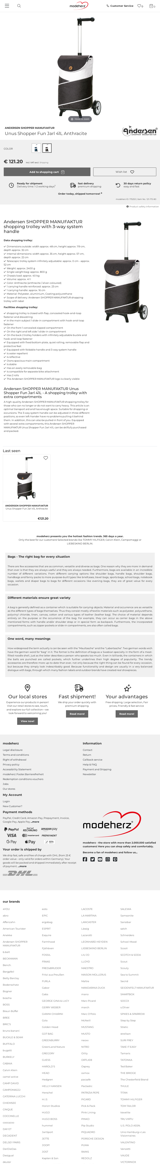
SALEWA (125, 908)
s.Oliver (124, 1007)
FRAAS (46, 961)
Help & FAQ (90, 764)
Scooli (124, 948)
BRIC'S (7, 1024)
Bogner (7, 991)
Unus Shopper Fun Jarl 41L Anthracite (26, 506)
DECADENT (10, 1135)
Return (87, 754)
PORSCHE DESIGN (92, 1138)
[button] (124, 172)
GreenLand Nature (53, 1046)
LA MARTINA (88, 915)
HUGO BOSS (49, 1118)
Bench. (7, 965)
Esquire (46, 935)
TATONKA (126, 1059)
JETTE (45, 1138)
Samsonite (127, 915)
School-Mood (128, 941)
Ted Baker (126, 1066)
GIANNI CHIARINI (52, 1013)
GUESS (46, 1059)
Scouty (124, 967)
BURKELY (8, 1056)
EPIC (45, 915)
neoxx (85, 1040)
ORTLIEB (86, 1059)
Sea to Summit (129, 974)
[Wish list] (140, 5)
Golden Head (50, 1026)
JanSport (47, 1132)
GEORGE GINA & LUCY (55, 1000)
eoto (44, 908)
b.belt (6, 951)
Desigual (8, 1155)
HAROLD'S (48, 1066)
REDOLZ (86, 1158)
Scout (123, 961)
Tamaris (125, 1053)
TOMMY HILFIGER (131, 1099)
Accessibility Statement (17, 769)
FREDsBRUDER (51, 967)
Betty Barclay (11, 978)
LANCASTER (88, 922)
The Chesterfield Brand (134, 1079)
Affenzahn (9, 922)
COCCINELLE (11, 1115)
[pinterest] (117, 859)
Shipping (44, 162)
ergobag (47, 922)
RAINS (85, 1151)
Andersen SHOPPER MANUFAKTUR (29, 127)
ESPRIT (46, 928)
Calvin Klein (10, 1069)
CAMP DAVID (11, 1083)
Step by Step (128, 1020)
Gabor (45, 987)
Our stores (9, 788)
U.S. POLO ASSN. (130, 1125)
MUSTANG (87, 1026)
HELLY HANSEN (52, 1086)
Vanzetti (125, 1148)
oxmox (85, 1072)
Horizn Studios (51, 1105)
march (85, 1007)
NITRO (85, 1046)
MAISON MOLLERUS (93, 974)
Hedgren (47, 1079)
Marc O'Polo (88, 1013)
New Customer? (12, 806)
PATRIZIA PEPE (90, 1092)
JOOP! (46, 1145)
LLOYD (85, 961)
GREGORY (48, 1053)
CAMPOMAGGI (12, 1089)
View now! (27, 721)
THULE (124, 1086)
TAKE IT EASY (128, 1046)
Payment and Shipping (97, 769)
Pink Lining (88, 1112)
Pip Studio (87, 1125)
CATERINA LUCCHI (14, 1096)
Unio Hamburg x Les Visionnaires (132, 1134)
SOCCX (124, 1000)
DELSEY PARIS (11, 1142)
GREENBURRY (50, 1040)
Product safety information (142, 206)
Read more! (77, 713)
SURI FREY (126, 1040)
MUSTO (85, 1033)
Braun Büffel (10, 1010)
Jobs (5, 783)
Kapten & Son (50, 1158)
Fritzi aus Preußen (53, 974)
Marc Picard (88, 1000)
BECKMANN (10, 958)
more (35, 821)
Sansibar (125, 922)
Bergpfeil (8, 971)
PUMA (85, 1145)
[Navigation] (7, 6)
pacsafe (86, 1079)
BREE (6, 1017)
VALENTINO (127, 1142)
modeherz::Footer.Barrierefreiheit (23, 774)
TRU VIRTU (126, 1118)
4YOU (6, 908)
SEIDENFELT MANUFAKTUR (137, 987)
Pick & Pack (88, 1105)
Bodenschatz (11, 984)
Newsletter (89, 774)
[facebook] (86, 859)
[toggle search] (18, 6)
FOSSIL (46, 954)
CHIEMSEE (9, 1102)
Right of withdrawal (14, 759)
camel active (10, 1076)
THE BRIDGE (128, 1072)
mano (85, 994)
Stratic (124, 1026)
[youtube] (102, 859)
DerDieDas (9, 1148)
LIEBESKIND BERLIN (94, 948)
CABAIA (7, 1063)
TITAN (124, 1092)
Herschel (47, 1092)
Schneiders (127, 935)
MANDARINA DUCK (93, 987)
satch (123, 928)
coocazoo (8, 1122)
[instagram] (109, 859)
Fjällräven (48, 948)
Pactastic (86, 1086)
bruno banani (11, 1030)
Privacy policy (11, 764)
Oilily (84, 1053)
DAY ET (7, 1129)
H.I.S (44, 1099)
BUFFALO (9, 1043)
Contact (87, 749)
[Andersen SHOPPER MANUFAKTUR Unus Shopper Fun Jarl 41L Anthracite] (26, 478)
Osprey (85, 1066)
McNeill (86, 1020)
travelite (125, 1112)
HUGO (46, 1112)
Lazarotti (86, 935)
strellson (125, 1033)
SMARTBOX (127, 994)
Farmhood (48, 941)
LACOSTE (87, 908)
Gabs (45, 994)
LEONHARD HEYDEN (94, 941)
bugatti (7, 1050)
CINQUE (8, 1109)
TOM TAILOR (128, 1105)
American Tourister (14, 928)
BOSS (6, 1004)
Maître (85, 981)
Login (6, 801)
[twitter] (94, 859)
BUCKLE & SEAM (13, 1037)
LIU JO (85, 954)
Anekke (7, 935)
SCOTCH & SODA (130, 954)
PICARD (86, 1099)
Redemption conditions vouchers (23, 779)
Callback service (92, 759)
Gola (45, 1020)
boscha (7, 997)
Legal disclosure (13, 749)
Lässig (85, 928)
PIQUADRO (88, 1132)
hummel (47, 1125)
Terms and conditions (16, 754)
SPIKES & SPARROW (132, 1013)
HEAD (45, 1072)
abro (5, 915)
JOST (45, 1151)
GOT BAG (47, 1033)
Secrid (124, 981)
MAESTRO (87, 967)
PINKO (85, 1118)
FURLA (46, 981)
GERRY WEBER (51, 1007)
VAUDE (124, 1155)
